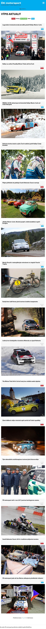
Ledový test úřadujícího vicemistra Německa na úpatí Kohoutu (21, 340)
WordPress (28, 627)
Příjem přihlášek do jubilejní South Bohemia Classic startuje (20, 183)
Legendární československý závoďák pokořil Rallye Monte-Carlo (22, 25)
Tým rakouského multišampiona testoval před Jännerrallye (20, 459)
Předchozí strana (17, 618)
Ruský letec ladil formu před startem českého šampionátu (20, 301)
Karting (17, 18)
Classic (13, 18)
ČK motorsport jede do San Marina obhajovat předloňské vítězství (22, 578)
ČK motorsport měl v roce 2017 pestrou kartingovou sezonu (20, 500)
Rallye (29, 18)
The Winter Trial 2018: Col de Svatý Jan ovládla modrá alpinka (21, 381)
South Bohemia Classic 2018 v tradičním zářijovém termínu (20, 539)
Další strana (30, 618)
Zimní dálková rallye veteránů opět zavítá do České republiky (21, 420)
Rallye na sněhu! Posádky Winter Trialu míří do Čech (18, 64)
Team (33, 18)
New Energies (24, 18)
